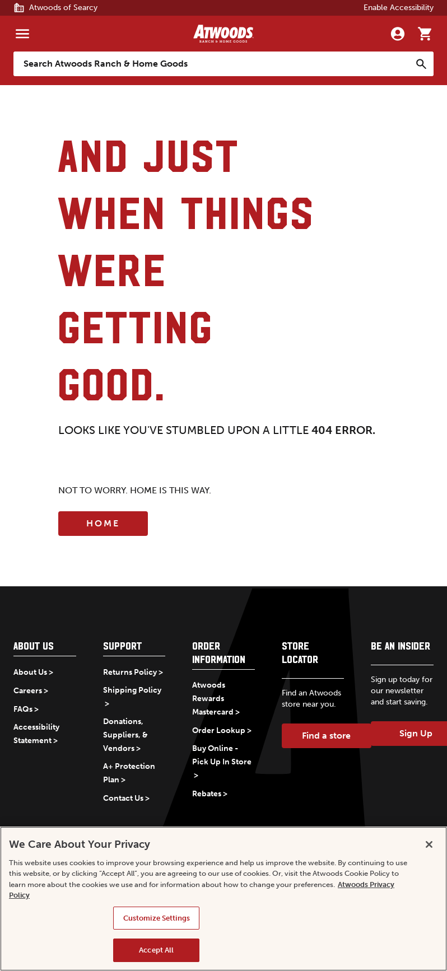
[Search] (421, 64)
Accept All (156, 950)
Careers (27, 690)
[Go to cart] (425, 34)
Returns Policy (130, 672)
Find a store (326, 735)
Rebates (206, 794)
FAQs (22, 709)
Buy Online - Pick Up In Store (222, 755)
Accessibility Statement (36, 733)
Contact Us (123, 798)
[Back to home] (223, 34)
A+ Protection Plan (129, 773)
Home (103, 523)
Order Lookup (218, 730)
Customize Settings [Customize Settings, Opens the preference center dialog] (156, 918)
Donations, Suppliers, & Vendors (125, 735)
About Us (30, 672)
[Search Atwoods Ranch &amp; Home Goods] (212, 64)
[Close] (429, 844)
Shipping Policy (132, 690)
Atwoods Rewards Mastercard (213, 698)
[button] (44, 648)
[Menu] (22, 34)
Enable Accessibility (399, 7)
